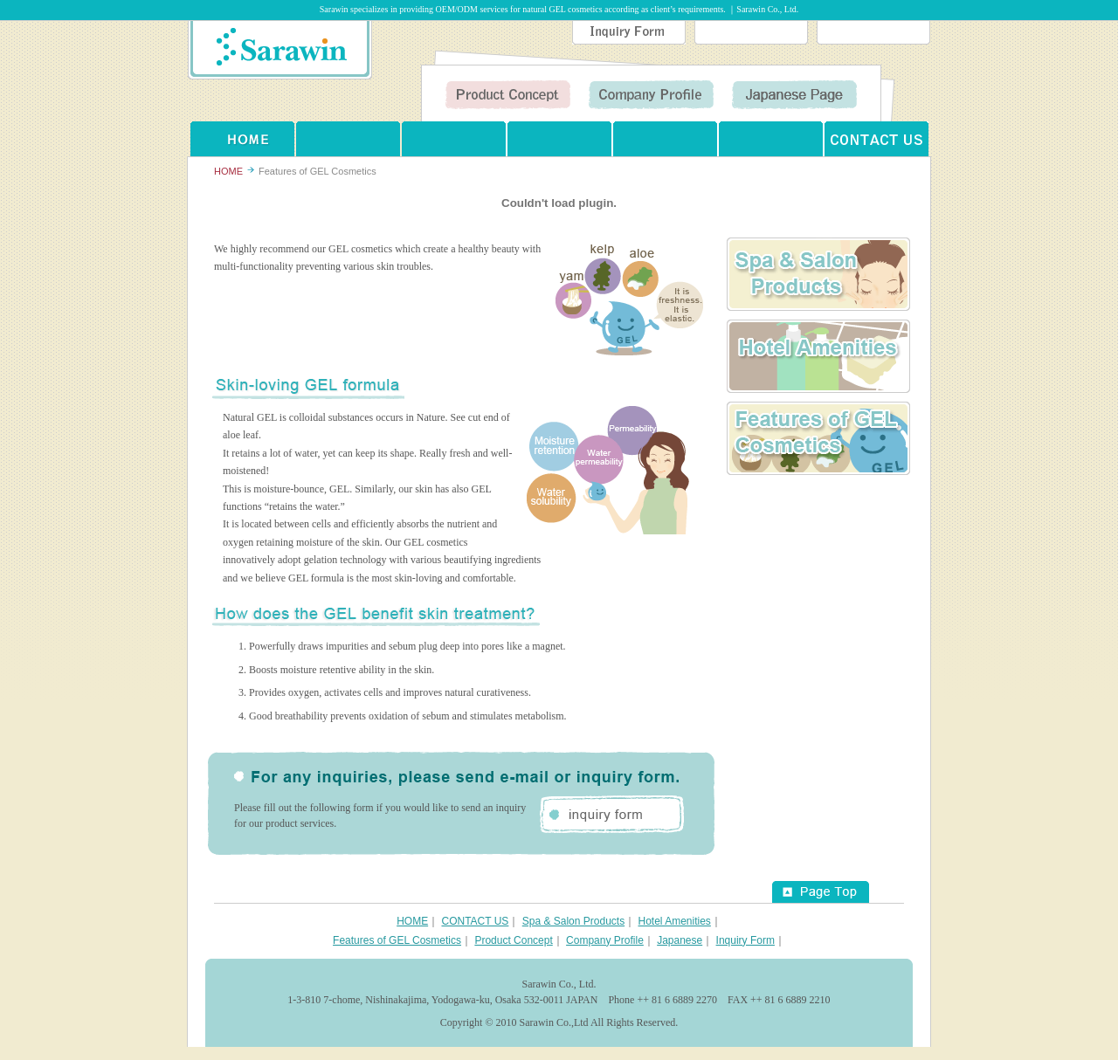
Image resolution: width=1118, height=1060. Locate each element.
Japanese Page (794, 94)
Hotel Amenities (818, 356)
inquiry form (612, 814)
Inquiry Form (629, 33)
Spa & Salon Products (573, 921)
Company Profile (651, 94)
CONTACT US (876, 138)
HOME (242, 138)
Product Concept (508, 94)
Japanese (679, 940)
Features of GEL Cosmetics (818, 438)
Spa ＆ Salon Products (818, 274)
